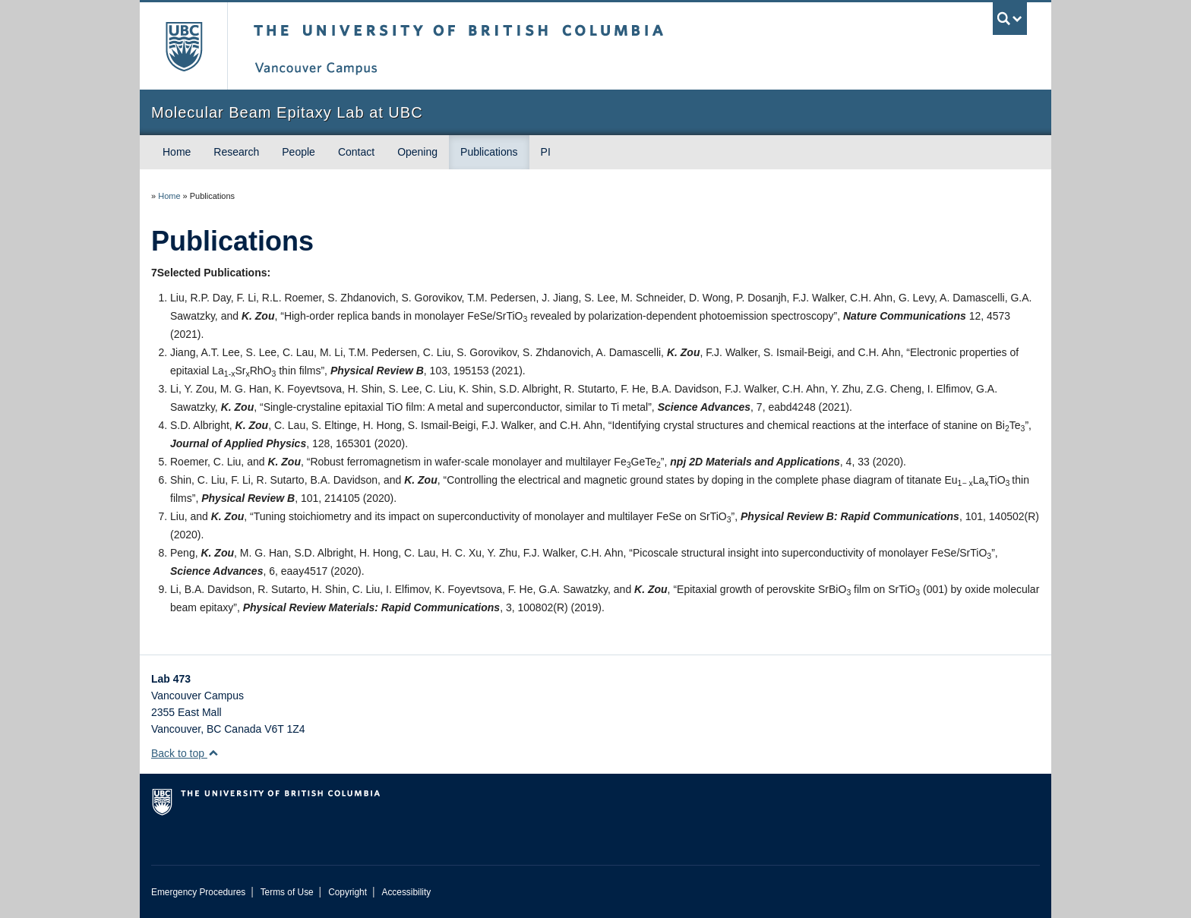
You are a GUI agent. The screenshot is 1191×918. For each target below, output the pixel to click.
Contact (356, 152)
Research (236, 152)
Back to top (185, 753)
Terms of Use (287, 892)
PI (546, 152)
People (298, 152)
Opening (417, 152)
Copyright (347, 892)
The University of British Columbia (183, 46)
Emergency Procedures (198, 892)
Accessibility (406, 892)
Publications (489, 152)
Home (177, 152)
